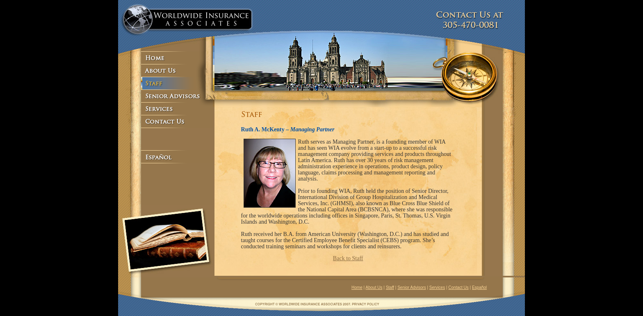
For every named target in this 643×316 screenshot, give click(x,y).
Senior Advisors (411, 287)
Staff (390, 287)
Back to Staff (348, 258)
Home (357, 287)
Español (479, 287)
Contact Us (458, 287)
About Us (373, 287)
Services (437, 287)
